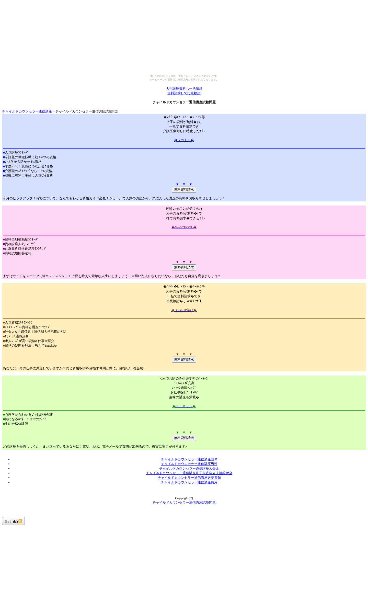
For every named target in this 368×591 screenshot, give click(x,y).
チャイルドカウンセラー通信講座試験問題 (184, 502)
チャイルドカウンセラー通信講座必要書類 (189, 478)
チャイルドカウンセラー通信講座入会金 (189, 468)
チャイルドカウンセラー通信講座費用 (189, 482)
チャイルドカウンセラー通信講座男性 (189, 464)
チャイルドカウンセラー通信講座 (27, 111)
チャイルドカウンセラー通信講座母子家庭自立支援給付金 (189, 473)
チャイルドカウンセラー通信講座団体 (189, 459)
